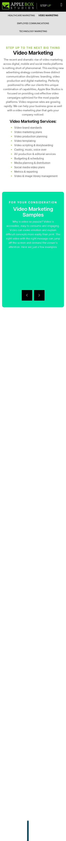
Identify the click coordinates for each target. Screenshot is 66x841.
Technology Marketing (33, 31)
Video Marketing (48, 15)
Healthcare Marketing (21, 15)
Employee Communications (33, 23)
